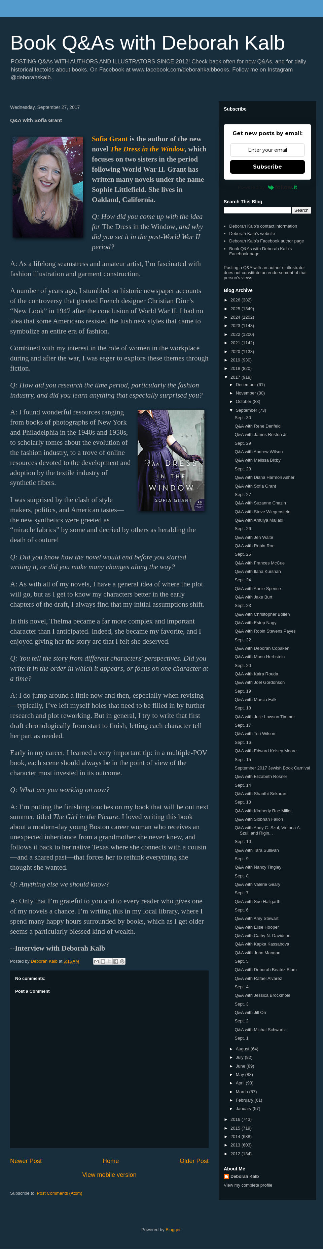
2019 (236, 359)
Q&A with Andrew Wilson (259, 451)
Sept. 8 (241, 875)
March (242, 1091)
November (246, 393)
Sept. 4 (241, 986)
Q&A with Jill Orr (250, 1012)
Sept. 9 (241, 858)
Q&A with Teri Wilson (255, 733)
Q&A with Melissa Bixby (258, 460)
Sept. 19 (243, 691)
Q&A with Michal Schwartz (260, 1029)
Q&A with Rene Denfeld (258, 426)
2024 (236, 317)
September (247, 410)
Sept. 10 (243, 841)
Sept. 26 (243, 528)
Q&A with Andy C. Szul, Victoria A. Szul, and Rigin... (268, 830)
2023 (236, 325)
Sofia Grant (110, 139)
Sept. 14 (243, 785)
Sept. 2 (241, 1020)
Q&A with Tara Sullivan (257, 850)
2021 (236, 342)
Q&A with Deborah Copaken (262, 648)
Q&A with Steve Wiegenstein (262, 511)
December (246, 384)
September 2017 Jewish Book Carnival (272, 768)
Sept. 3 (241, 1004)
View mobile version (109, 1174)
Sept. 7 (241, 892)
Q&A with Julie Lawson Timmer (265, 716)
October (244, 401)
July (240, 1057)
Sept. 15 (243, 759)
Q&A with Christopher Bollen (262, 614)
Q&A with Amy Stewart (256, 918)
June (241, 1066)
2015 (236, 1128)
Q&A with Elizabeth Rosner (261, 776)
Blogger (173, 1229)
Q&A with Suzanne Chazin (260, 502)
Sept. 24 (243, 579)
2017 (236, 377)
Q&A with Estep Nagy (255, 622)
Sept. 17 (243, 725)
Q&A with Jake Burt (253, 597)
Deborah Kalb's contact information (263, 226)
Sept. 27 (243, 494)
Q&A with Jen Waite (254, 537)
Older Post (194, 1161)
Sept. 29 (243, 443)
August (243, 1048)
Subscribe (267, 167)
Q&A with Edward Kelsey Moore (265, 750)
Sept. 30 (243, 417)
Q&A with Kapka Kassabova (262, 944)
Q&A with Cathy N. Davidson (262, 935)
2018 (236, 368)
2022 (236, 334)
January (244, 1108)
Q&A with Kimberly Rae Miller (263, 810)
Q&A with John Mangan (257, 952)
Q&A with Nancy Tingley (258, 867)
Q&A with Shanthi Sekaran (260, 793)
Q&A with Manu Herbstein (260, 656)
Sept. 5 (241, 961)
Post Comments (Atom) (59, 1193)
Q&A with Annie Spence (258, 588)
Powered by (267, 187)
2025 (236, 308)
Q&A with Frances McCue (260, 562)
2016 (236, 1119)
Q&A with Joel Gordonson (260, 682)
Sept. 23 (243, 605)
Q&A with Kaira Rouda (256, 673)
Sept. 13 (243, 802)
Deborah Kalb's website (252, 233)
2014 (236, 1136)
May (240, 1074)
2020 (236, 351)
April (241, 1082)
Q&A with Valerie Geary (257, 884)
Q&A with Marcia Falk (255, 699)
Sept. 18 (243, 707)
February (245, 1100)
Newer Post (26, 1161)
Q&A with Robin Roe (255, 545)
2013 (236, 1145)
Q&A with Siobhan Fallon (259, 819)
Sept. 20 (243, 665)
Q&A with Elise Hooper (257, 927)
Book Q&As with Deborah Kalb (147, 42)
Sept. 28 (243, 468)
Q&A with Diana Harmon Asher (264, 477)
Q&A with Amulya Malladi (259, 520)
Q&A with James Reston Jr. (261, 434)
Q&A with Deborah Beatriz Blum (265, 969)
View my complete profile (248, 1185)
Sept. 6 (241, 909)
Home (111, 1161)
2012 (236, 1153)
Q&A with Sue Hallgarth (257, 901)
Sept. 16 (243, 742)
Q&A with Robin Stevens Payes (265, 631)
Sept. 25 (243, 554)
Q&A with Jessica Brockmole (262, 995)
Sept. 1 (241, 1038)
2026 (236, 299)
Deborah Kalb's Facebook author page (266, 240)
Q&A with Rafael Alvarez (258, 978)
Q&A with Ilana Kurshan (258, 571)
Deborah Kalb (244, 1176)
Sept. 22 (243, 639)
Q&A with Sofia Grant (255, 486)
